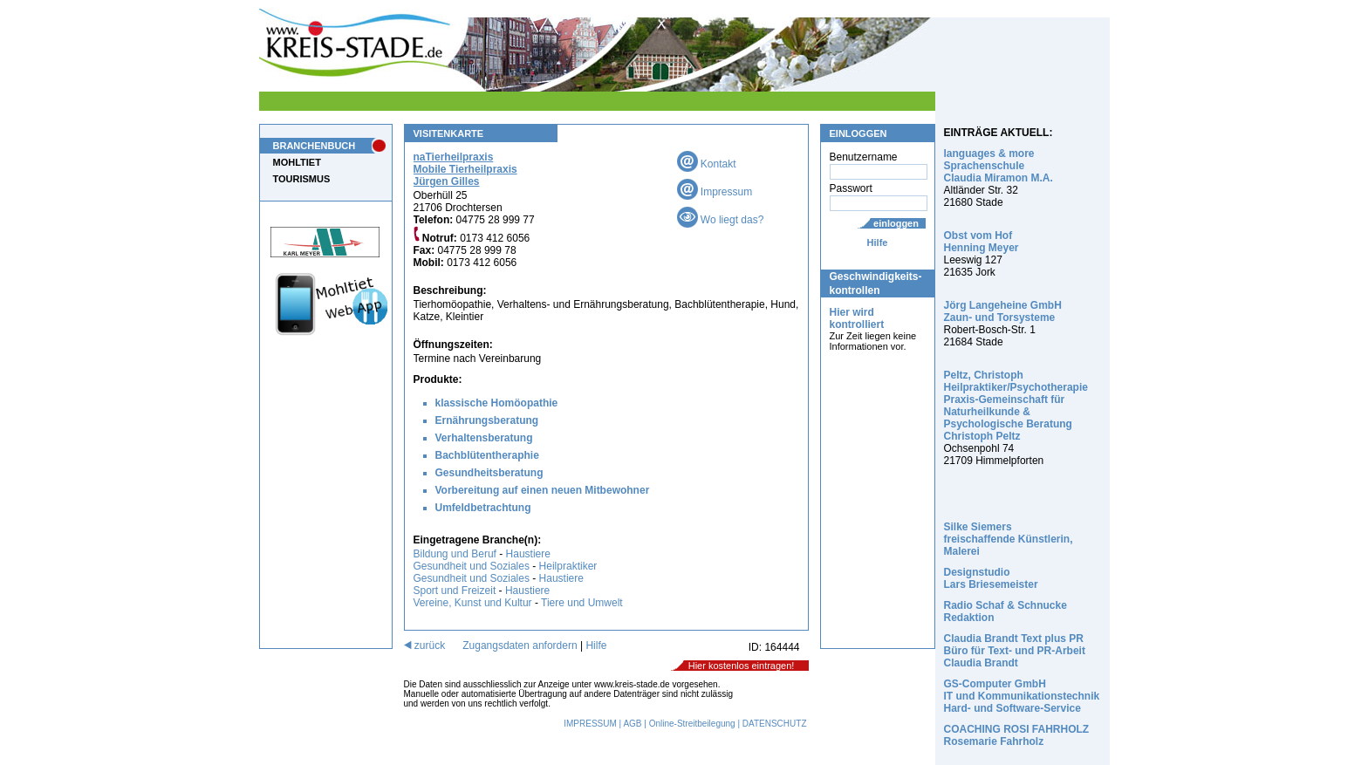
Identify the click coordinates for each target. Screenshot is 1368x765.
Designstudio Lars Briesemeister (991, 578)
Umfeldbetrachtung (483, 508)
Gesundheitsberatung (489, 473)
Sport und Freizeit (456, 590)
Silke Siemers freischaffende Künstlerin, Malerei (1008, 539)
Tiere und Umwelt (582, 603)
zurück (425, 645)
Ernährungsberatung (487, 420)
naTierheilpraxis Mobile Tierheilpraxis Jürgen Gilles (465, 169)
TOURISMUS (302, 179)
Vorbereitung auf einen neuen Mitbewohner (542, 490)
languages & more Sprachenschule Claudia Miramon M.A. (998, 165)
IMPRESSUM (590, 723)
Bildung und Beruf (455, 554)
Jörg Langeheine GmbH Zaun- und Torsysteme (1003, 311)
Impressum (715, 192)
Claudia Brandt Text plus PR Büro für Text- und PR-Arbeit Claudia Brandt (1014, 650)
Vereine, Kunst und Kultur (473, 603)
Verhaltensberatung (484, 438)
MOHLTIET (297, 162)
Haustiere (528, 554)
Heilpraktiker (568, 566)
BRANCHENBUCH (314, 145)
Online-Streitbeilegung (692, 723)
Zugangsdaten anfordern (519, 645)
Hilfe (877, 242)
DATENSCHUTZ (774, 723)
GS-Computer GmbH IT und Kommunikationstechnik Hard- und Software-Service (1022, 696)
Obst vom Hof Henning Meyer (981, 241)
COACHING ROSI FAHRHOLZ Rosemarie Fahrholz (1017, 735)
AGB (632, 723)
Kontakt (706, 164)
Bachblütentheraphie (487, 455)
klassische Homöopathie (496, 403)
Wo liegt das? (720, 220)
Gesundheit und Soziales (472, 566)
